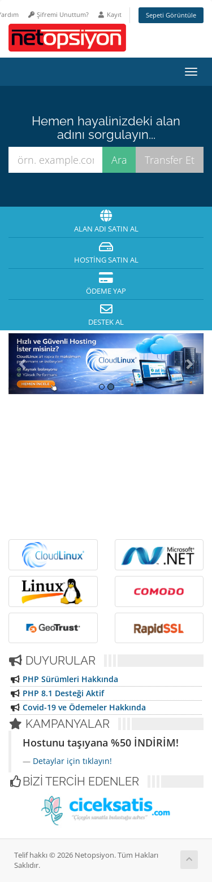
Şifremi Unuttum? (58, 14)
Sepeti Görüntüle (171, 15)
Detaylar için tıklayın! (72, 761)
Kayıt (109, 14)
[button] (23, 363)
